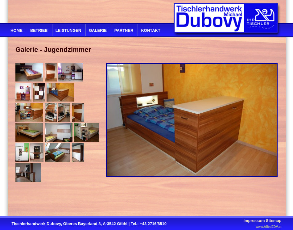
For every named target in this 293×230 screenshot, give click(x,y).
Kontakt (150, 30)
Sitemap (273, 220)
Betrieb (39, 30)
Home (16, 30)
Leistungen (68, 30)
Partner (124, 30)
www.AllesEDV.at (269, 226)
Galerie (98, 30)
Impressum (254, 220)
